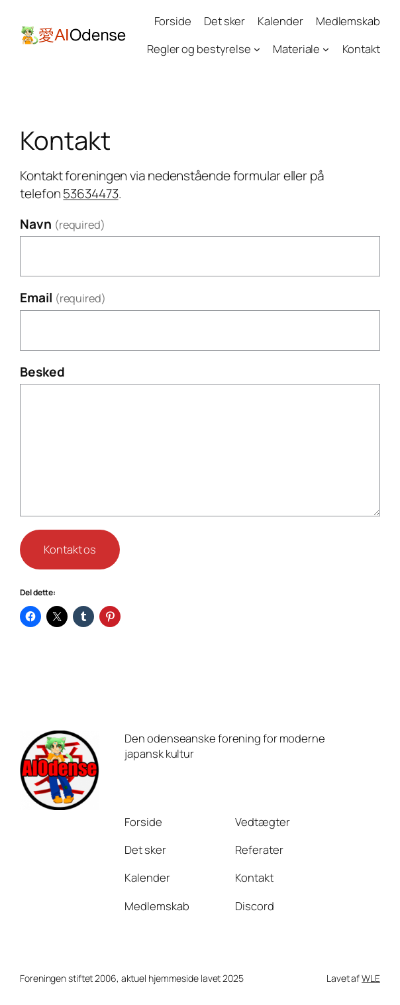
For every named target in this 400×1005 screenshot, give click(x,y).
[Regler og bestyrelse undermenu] (257, 49)
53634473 (90, 193)
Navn (62, 224)
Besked (42, 372)
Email (63, 297)
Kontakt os (70, 549)
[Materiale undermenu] (326, 49)
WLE (371, 978)
